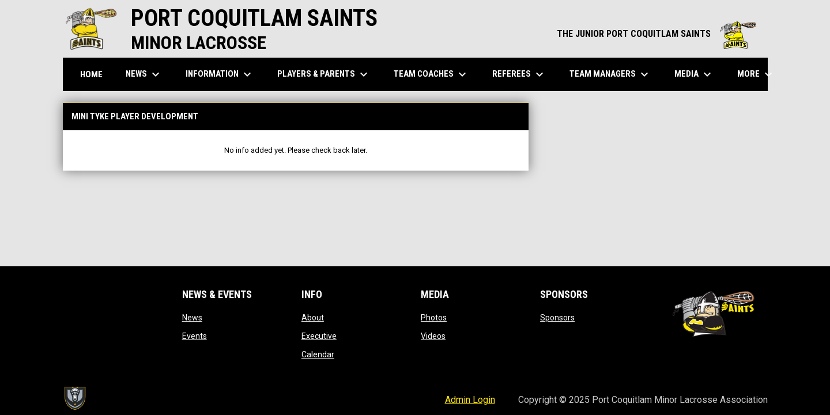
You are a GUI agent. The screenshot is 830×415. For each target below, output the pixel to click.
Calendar (317, 354)
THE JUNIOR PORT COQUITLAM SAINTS (656, 33)
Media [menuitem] (694, 74)
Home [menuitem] (91, 74)
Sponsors (557, 317)
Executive (319, 336)
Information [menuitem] (220, 74)
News (192, 317)
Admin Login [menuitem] (470, 399)
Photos (434, 317)
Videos (433, 336)
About (312, 317)
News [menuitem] (144, 74)
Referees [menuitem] (519, 74)
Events (194, 336)
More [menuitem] (756, 74)
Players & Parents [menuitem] (324, 74)
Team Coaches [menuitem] (431, 74)
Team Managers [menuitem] (610, 74)
